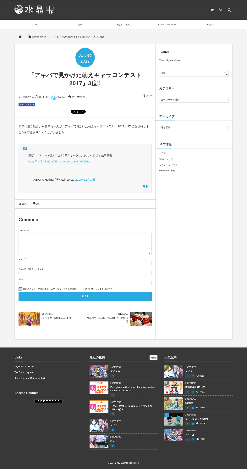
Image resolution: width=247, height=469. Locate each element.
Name (21, 259)
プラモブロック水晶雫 (196, 419)
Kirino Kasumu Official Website (30, 378)
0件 (73, 97)
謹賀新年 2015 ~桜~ (195, 387)
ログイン (163, 153)
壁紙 (80, 24)
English (210, 24)
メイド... (114, 425)
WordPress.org (167, 170)
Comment (23, 230)
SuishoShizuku (27, 104)
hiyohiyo (58, 97)
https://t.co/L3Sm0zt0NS (43, 161)
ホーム (36, 24)
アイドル (190, 434)
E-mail (22, 269)
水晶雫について (123, 24)
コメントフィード (168, 164)
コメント (26, 204)
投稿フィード (166, 159)
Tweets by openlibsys (170, 60)
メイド (188, 371)
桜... (112, 441)
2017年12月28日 (85, 179)
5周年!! (189, 403)
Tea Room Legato (23, 372)
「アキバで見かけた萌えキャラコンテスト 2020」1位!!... (132, 408)
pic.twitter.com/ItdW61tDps (74, 161)
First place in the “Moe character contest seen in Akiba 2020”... (132, 389)
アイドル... (116, 371)
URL (21, 279)
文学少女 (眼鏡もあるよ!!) (56, 317)
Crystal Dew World (167, 24)
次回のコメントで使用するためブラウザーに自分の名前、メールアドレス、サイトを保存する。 (68, 289)
